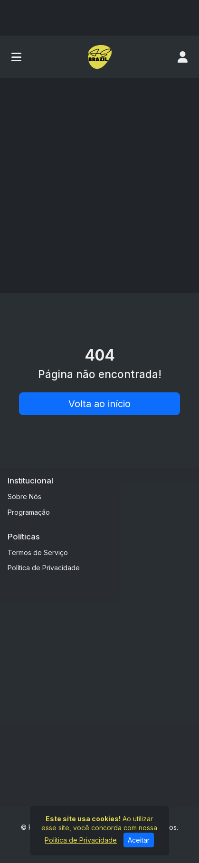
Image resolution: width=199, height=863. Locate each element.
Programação (29, 512)
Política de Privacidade (44, 568)
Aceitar (139, 840)
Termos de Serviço (38, 552)
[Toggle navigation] (16, 57)
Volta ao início (99, 403)
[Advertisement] (99, 182)
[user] (182, 57)
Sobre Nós (24, 496)
